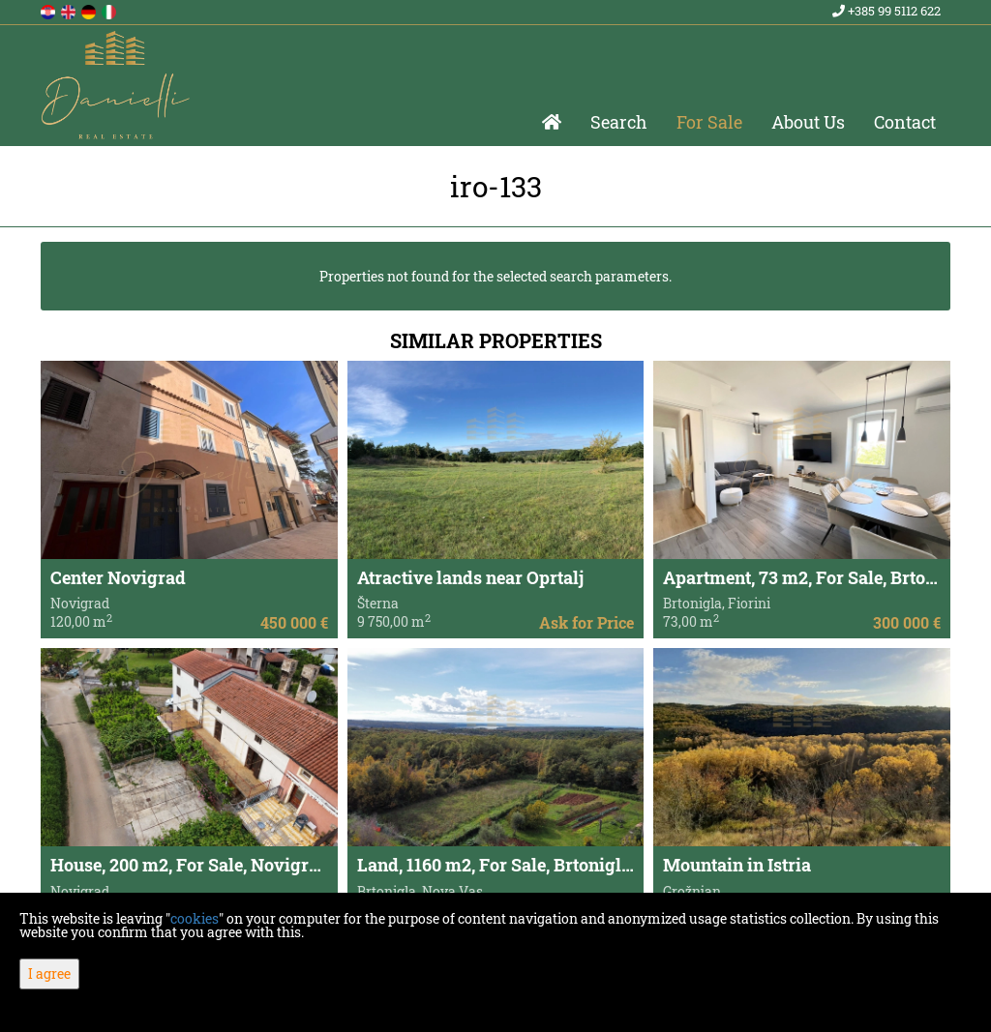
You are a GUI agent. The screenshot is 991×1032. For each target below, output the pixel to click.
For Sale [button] (709, 121)
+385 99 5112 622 (886, 10)
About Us (808, 121)
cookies (194, 918)
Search (618, 121)
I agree (49, 973)
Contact (905, 121)
